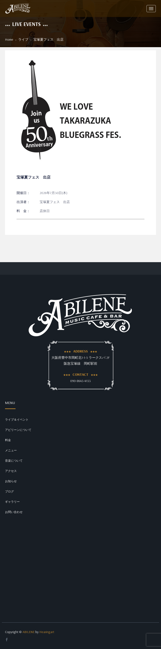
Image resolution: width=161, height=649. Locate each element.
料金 (8, 440)
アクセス (11, 471)
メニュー (11, 450)
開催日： (23, 193)
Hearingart (46, 632)
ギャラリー (12, 502)
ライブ (23, 39)
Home (9, 39)
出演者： (23, 202)
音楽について (14, 460)
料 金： (23, 211)
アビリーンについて (18, 430)
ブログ (9, 491)
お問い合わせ (14, 512)
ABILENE (28, 632)
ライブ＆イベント (17, 419)
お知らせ (11, 481)
